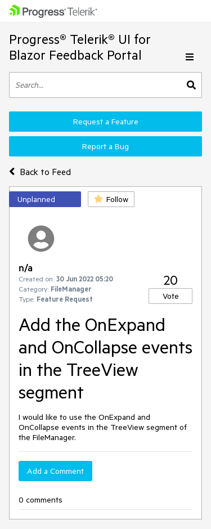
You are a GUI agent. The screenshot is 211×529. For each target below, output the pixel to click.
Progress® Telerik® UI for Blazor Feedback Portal (80, 47)
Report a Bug (105, 146)
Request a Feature (105, 121)
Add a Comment (55, 471)
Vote (171, 296)
